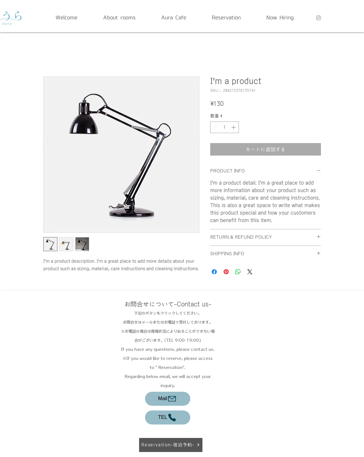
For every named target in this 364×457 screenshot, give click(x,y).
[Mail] (167, 399)
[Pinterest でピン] (226, 272)
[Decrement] (215, 127)
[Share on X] (250, 272)
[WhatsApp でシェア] (238, 272)
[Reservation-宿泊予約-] (170, 445)
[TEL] (167, 417)
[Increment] (234, 127)
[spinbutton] (224, 127)
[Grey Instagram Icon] (318, 18)
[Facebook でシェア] (214, 272)
